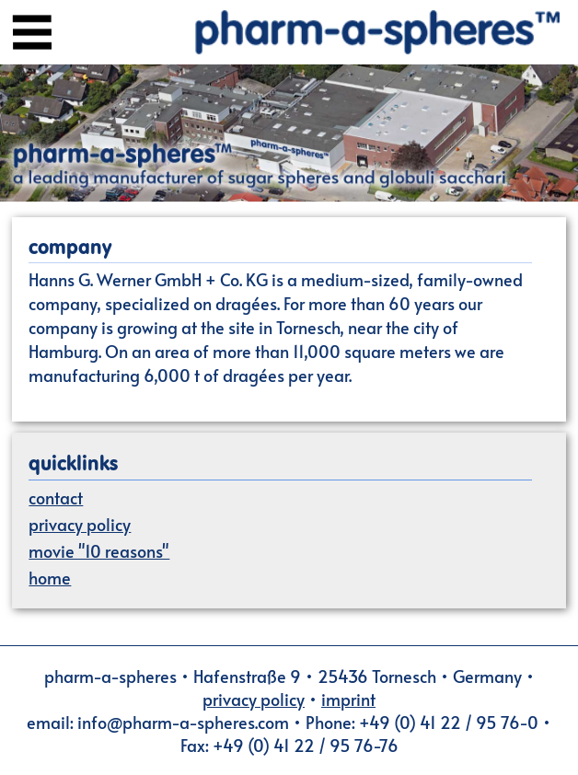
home (50, 577)
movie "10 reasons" (99, 550)
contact (56, 497)
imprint (348, 699)
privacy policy (80, 524)
